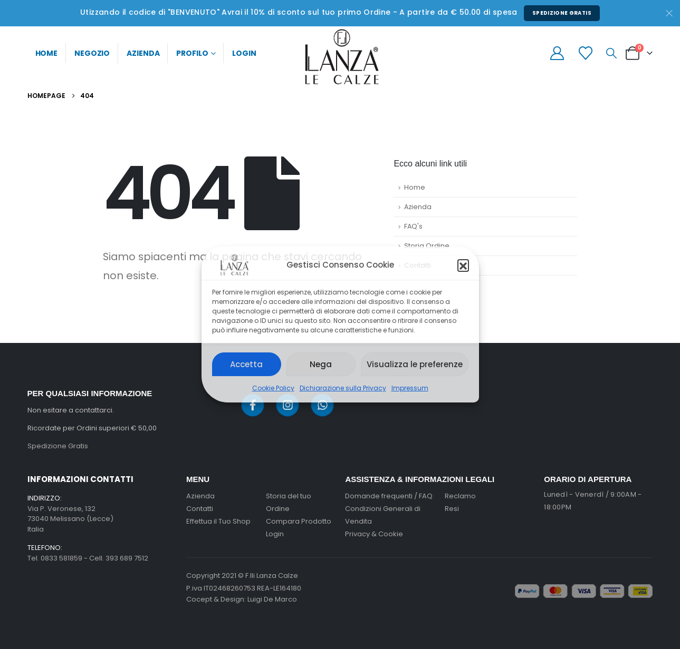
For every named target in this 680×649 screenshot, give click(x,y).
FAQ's (413, 226)
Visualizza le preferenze (415, 364)
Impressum (409, 388)
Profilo (192, 53)
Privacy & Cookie (374, 534)
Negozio (92, 53)
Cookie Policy (273, 388)
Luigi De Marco (272, 599)
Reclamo (460, 496)
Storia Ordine (426, 245)
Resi (452, 509)
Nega (321, 364)
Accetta (246, 364)
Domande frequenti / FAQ (389, 496)
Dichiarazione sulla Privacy (343, 388)
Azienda (143, 53)
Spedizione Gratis (561, 13)
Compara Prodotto (298, 521)
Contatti (417, 265)
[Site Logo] (340, 57)
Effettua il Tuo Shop (218, 521)
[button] (463, 265)
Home (46, 53)
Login (244, 53)
